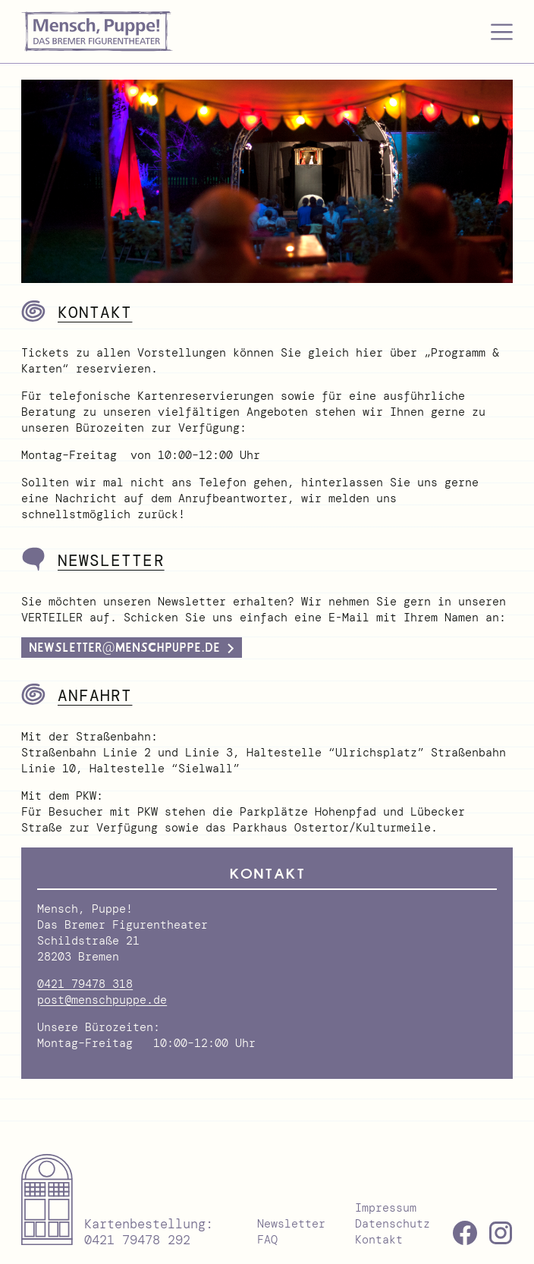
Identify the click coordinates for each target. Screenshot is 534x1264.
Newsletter (291, 1223)
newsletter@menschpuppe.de (124, 647)
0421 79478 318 (85, 984)
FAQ (267, 1239)
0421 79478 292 (137, 1239)
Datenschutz (392, 1223)
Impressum (385, 1207)
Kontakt (379, 1239)
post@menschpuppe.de (102, 1000)
